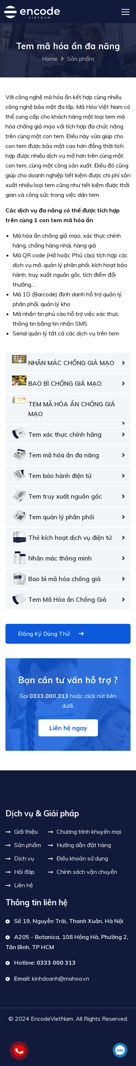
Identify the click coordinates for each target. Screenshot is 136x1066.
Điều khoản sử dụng (82, 858)
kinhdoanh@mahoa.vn (60, 978)
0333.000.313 (49, 695)
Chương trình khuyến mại (89, 831)
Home (50, 58)
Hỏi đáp (24, 871)
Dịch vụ (24, 858)
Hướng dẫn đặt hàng (84, 845)
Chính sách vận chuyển (87, 871)
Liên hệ (23, 885)
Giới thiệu (26, 831)
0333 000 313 (56, 962)
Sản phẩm (80, 58)
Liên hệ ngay (68, 728)
